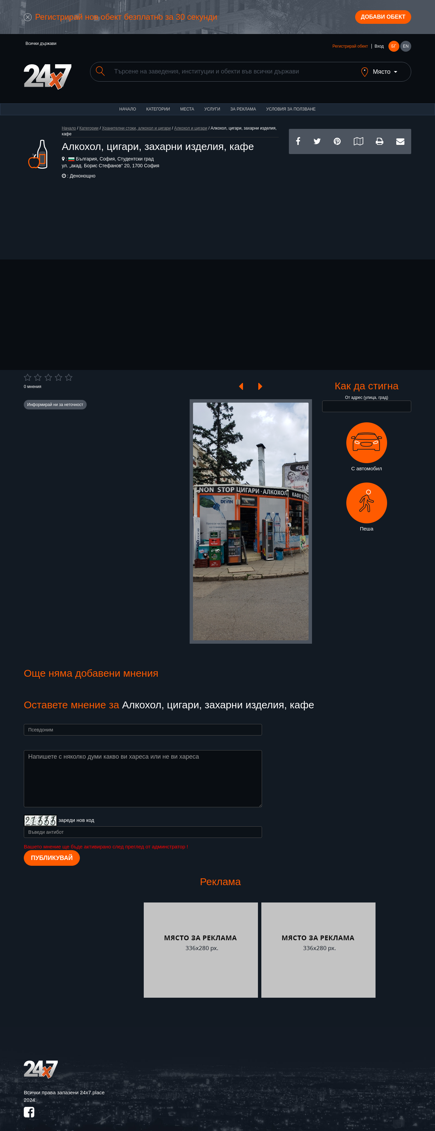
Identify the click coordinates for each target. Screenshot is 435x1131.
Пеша (366, 503)
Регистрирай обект (350, 48)
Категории (158, 105)
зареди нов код (76, 816)
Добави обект (379, 18)
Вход (379, 48)
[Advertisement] (350, 198)
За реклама (243, 105)
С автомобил (366, 443)
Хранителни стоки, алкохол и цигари (136, 124)
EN (406, 48)
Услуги (212, 105)
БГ (393, 48)
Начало (127, 105)
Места (187, 105)
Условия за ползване (291, 105)
